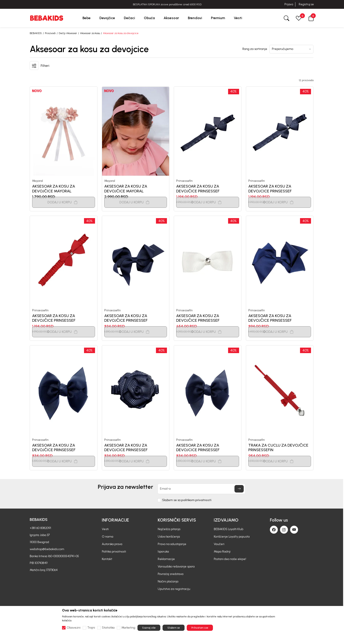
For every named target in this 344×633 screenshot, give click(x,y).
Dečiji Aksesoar (68, 33)
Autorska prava (112, 544)
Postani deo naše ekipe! (230, 559)
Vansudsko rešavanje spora (176, 566)
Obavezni (74, 627)
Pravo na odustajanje (172, 544)
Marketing (128, 627)
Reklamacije (166, 559)
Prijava (288, 4)
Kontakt (107, 559)
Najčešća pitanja (169, 529)
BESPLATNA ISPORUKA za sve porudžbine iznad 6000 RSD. (172, 4)
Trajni (91, 627)
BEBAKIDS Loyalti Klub (228, 529)
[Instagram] (284, 530)
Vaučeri (219, 544)
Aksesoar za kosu (90, 33)
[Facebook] (274, 530)
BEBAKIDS (36, 33)
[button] (311, 18)
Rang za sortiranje (254, 49)
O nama (107, 536)
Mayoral (37, 181)
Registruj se (306, 4)
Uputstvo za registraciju (174, 589)
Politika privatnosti (114, 551)
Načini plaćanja (168, 581)
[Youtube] (294, 530)
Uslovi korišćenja (169, 536)
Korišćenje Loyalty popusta (232, 536)
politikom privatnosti (196, 500)
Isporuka (163, 551)
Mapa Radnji (222, 551)
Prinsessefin (184, 181)
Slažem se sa (186, 500)
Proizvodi (50, 33)
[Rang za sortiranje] (291, 49)
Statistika (108, 627)
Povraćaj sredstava (170, 574)
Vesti (105, 529)
